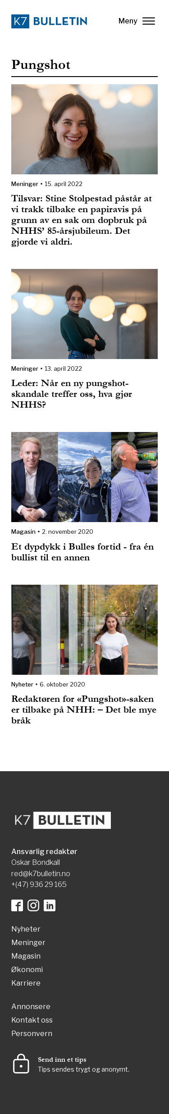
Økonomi (27, 970)
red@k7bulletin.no (40, 873)
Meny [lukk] (137, 21)
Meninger (24, 183)
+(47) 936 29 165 (39, 884)
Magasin (23, 531)
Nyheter (22, 684)
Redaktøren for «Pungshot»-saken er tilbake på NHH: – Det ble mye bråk (83, 709)
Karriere (26, 983)
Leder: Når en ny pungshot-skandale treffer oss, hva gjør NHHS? (71, 393)
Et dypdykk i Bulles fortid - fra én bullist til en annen (82, 552)
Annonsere (30, 1007)
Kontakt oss (32, 1020)
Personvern (31, 1034)
